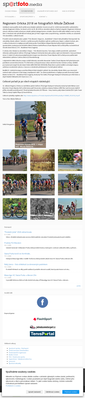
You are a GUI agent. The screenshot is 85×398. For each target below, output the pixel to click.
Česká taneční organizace (17, 353)
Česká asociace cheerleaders (19, 350)
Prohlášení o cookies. (13, 386)
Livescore (12, 361)
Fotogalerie (10, 17)
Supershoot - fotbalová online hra (20, 359)
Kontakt (43, 17)
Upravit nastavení (34, 392)
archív (79, 286)
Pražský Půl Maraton (12, 243)
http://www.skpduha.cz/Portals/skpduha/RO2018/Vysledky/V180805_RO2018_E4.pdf (51, 96)
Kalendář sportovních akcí (47, 11)
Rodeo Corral (13, 355)
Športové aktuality (15, 363)
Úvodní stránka (11, 11)
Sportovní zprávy (27, 17)
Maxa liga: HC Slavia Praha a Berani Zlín (20, 275)
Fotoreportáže (27, 11)
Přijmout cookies (71, 392)
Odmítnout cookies (52, 392)
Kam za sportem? (68, 11)
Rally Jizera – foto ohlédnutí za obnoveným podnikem (25, 264)
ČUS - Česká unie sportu (17, 357)
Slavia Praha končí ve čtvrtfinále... (17, 253)
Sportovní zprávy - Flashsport (18, 348)
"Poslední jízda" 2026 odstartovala (18, 232)
